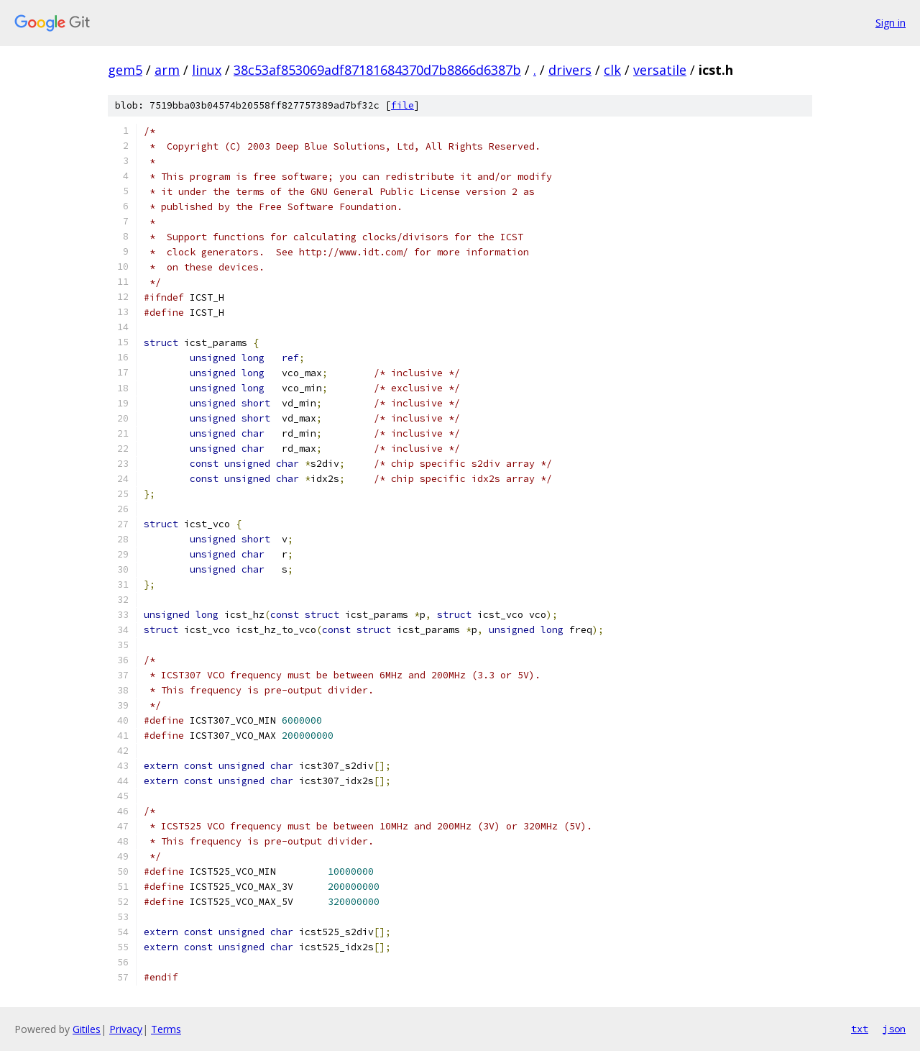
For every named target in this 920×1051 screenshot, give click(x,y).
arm (167, 69)
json (894, 1028)
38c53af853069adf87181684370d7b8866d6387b (377, 69)
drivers (570, 69)
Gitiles (87, 1029)
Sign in (890, 22)
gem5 (125, 69)
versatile (659, 69)
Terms (166, 1029)
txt (859, 1028)
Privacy (125, 1029)
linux (206, 69)
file (402, 105)
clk (612, 69)
